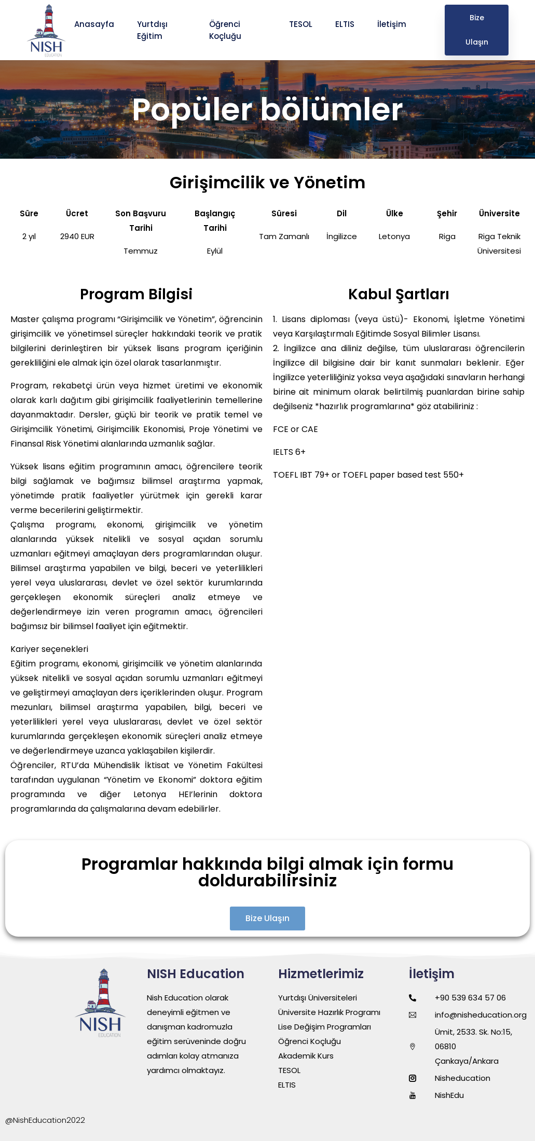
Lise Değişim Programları (324, 1026)
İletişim (392, 24)
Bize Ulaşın (476, 29)
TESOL (301, 24)
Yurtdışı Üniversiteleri (317, 997)
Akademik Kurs (306, 1055)
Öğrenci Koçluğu (226, 30)
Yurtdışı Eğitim (152, 30)
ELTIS (345, 24)
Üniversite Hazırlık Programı (329, 1012)
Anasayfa (95, 24)
